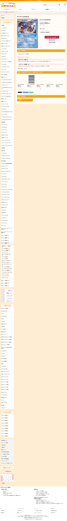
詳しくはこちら (9, 493)
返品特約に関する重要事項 (44, 32)
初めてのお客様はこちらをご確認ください (14, 495)
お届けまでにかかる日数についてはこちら (41, 497)
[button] (60, 9)
